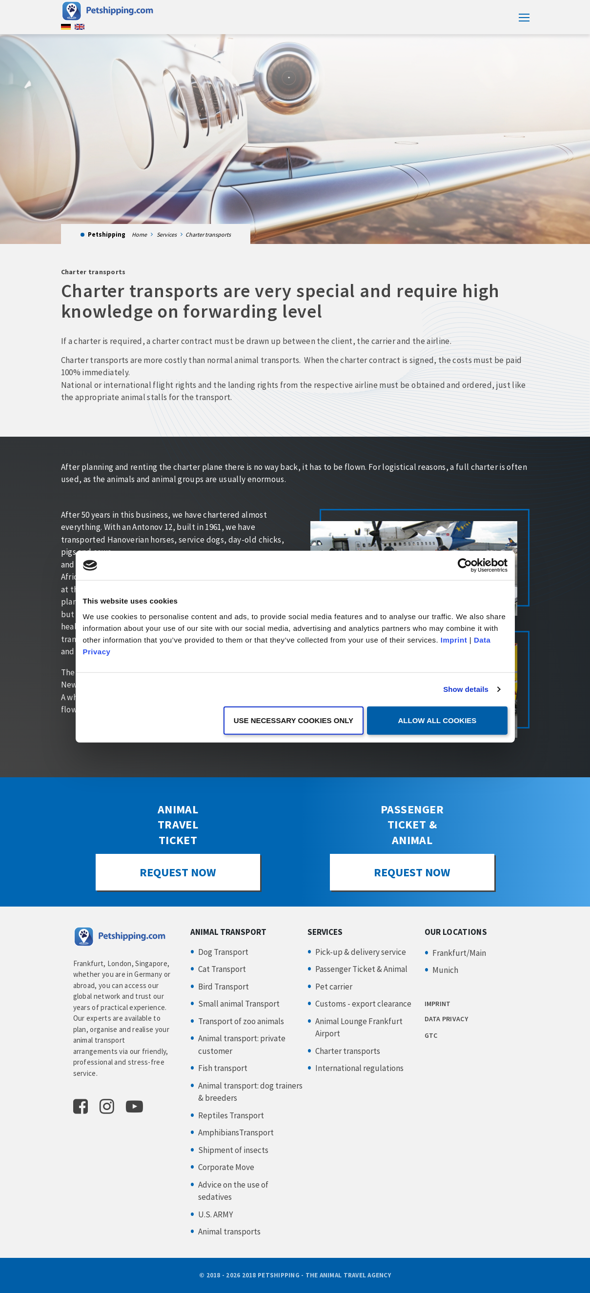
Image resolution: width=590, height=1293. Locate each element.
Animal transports (229, 1231)
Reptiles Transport (231, 1115)
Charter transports (347, 1051)
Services (167, 234)
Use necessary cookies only (293, 720)
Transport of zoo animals (241, 1021)
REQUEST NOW (178, 872)
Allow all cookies (437, 720)
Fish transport (222, 1068)
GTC (431, 1035)
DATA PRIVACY (446, 1018)
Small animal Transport (239, 1003)
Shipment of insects (233, 1150)
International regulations (359, 1068)
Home (139, 234)
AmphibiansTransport (236, 1132)
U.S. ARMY (215, 1214)
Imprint (454, 639)
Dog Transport (223, 952)
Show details (465, 689)
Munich (445, 970)
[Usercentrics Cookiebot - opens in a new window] (465, 565)
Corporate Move (226, 1167)
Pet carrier (333, 986)
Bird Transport (223, 986)
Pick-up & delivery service (360, 952)
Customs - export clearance (363, 1003)
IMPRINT (438, 1003)
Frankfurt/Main (459, 953)
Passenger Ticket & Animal (361, 969)
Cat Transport (222, 969)
